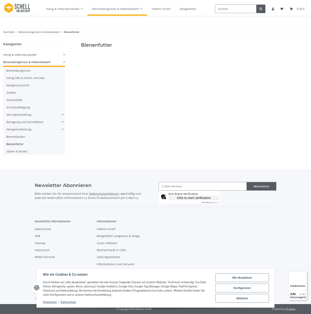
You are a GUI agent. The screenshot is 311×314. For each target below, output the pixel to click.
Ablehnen (242, 298)
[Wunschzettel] (281, 9)
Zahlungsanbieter (108, 257)
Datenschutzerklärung (104, 194)
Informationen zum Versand (115, 264)
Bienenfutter (15, 144)
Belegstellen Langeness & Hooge (118, 236)
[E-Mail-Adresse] (203, 186)
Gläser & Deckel (16, 151)
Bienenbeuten (15, 137)
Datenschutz (43, 229)
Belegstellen (188, 9)
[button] (273, 9)
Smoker (11, 92)
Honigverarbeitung (18, 129)
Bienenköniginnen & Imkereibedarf (26, 62)
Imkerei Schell (161, 9)
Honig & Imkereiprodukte (19, 55)
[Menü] (304, 273)
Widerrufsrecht (45, 257)
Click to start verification (194, 198)
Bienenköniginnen (18, 70)
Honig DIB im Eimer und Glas (25, 78)
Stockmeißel (14, 100)
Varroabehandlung (18, 115)
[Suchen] (235, 9)
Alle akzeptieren (242, 277)
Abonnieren (261, 186)
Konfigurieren (241, 288)
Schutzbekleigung (18, 107)
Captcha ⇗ (210, 202)
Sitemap (40, 243)
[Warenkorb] (297, 9)
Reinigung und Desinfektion (24, 122)
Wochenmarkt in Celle (111, 250)
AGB (37, 236)
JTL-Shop (290, 309)
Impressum (42, 250)
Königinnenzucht (17, 85)
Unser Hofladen (107, 243)
